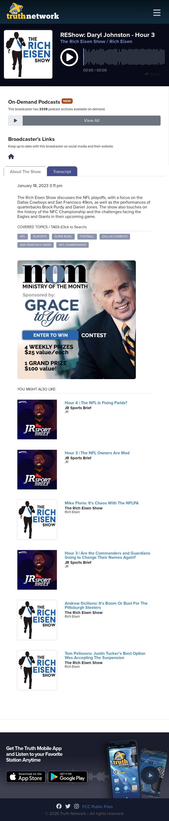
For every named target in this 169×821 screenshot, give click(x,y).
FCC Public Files (97, 806)
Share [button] (152, 74)
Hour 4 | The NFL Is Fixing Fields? (96, 402)
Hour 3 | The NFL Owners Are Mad (97, 453)
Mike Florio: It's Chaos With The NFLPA (102, 503)
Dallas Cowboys (114, 236)
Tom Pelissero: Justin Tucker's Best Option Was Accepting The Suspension (105, 655)
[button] (69, 62)
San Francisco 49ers (35, 245)
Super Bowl (63, 236)
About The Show (25, 171)
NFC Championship (72, 245)
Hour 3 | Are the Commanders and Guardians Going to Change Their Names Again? (107, 555)
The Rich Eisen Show (82, 41)
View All (92, 120)
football (87, 236)
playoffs (40, 236)
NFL (22, 236)
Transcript (62, 171)
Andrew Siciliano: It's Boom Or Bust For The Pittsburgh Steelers (106, 605)
